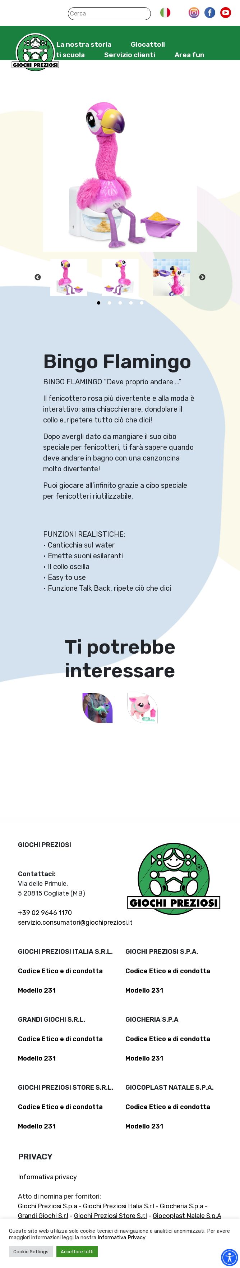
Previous (37, 277)
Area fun (189, 55)
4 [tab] (130, 303)
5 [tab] (141, 303)
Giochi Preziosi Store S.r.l (110, 1216)
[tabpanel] (68, 277)
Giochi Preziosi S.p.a (47, 1206)
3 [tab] (120, 303)
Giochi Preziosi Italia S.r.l (118, 1206)
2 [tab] (109, 303)
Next (202, 277)
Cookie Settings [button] (31, 1251)
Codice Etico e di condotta (60, 971)
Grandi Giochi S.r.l (43, 1216)
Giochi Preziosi (35, 53)
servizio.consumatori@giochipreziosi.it (75, 922)
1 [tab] (98, 303)
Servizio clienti (129, 55)
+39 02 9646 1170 (45, 913)
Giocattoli (148, 44)
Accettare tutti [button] (77, 1251)
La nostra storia (83, 44)
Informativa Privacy (122, 1237)
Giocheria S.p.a (181, 1206)
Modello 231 (37, 990)
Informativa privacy (47, 1177)
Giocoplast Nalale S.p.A (187, 1216)
